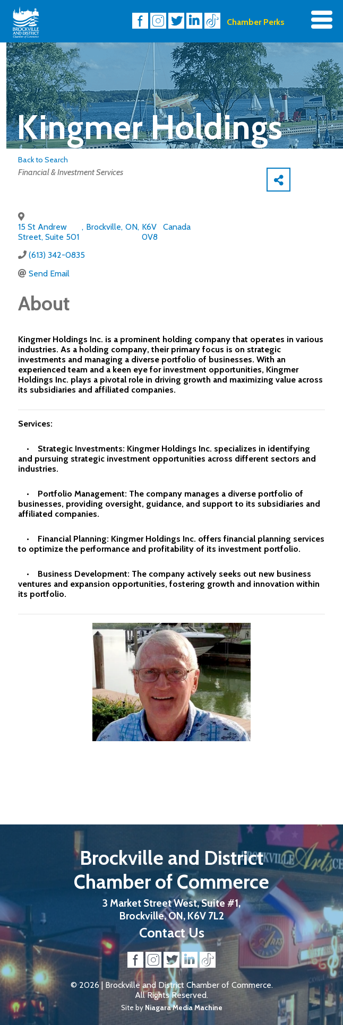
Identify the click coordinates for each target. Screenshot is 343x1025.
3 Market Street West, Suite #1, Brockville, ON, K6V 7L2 (171, 909)
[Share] (278, 180)
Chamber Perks (256, 22)
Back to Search (43, 159)
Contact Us (171, 932)
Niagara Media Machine (183, 1007)
